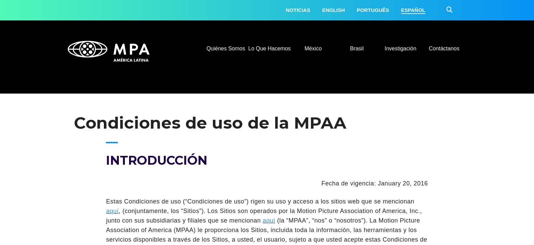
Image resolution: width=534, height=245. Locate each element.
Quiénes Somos (225, 48)
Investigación (400, 48)
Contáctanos (444, 48)
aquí (112, 211)
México (313, 48)
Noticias (298, 10)
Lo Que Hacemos (269, 48)
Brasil (357, 48)
